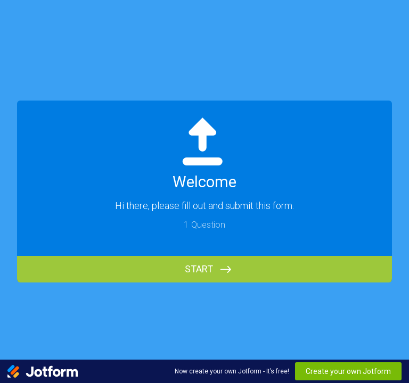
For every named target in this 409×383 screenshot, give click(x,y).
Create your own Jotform (348, 371)
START (199, 268)
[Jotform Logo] (42, 371)
